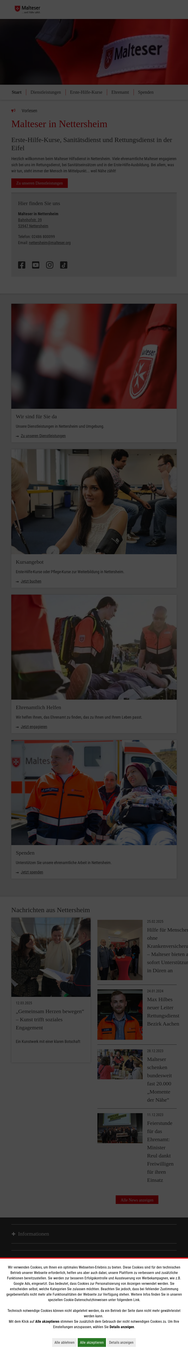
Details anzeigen (122, 1342)
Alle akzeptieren (93, 1342)
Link (136, 1300)
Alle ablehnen (65, 1342)
